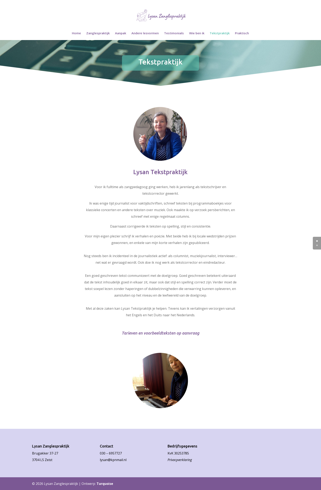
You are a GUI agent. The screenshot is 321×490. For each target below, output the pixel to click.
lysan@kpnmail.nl (113, 460)
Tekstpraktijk (220, 33)
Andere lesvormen (145, 33)
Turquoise (105, 483)
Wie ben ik (196, 33)
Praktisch (242, 33)
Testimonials (174, 33)
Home (76, 33)
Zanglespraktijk (98, 33)
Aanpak (120, 33)
